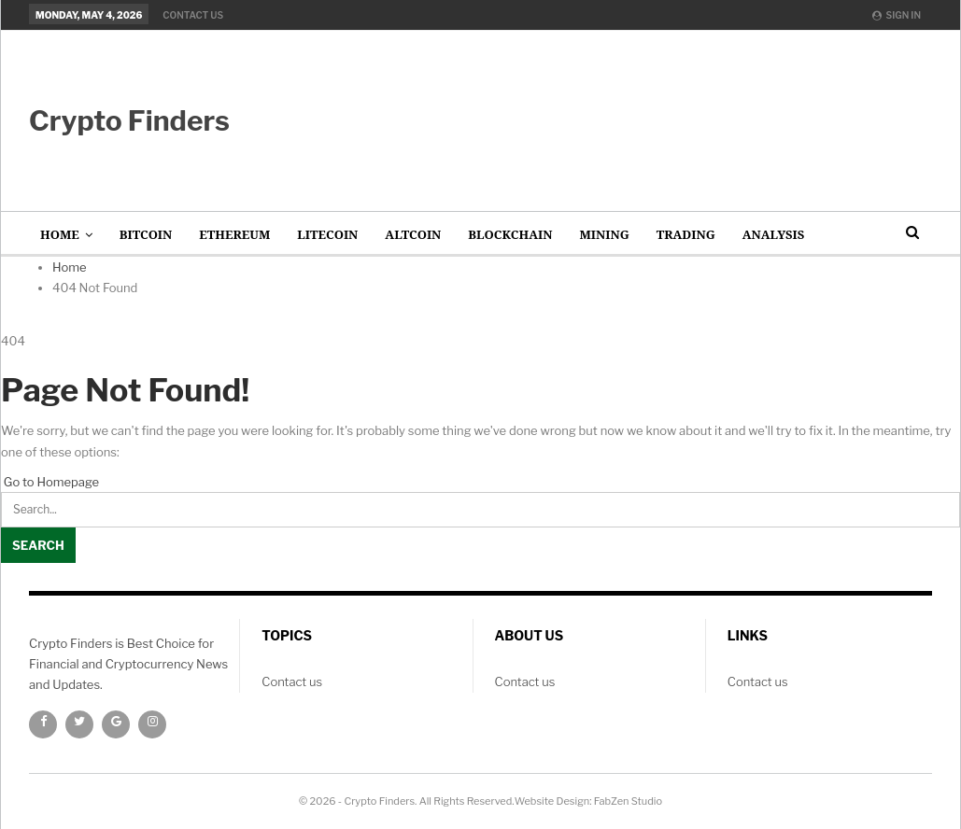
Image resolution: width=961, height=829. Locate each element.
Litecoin (327, 234)
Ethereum (234, 234)
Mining (604, 234)
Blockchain (510, 234)
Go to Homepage (50, 481)
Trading (686, 234)
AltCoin (413, 234)
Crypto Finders (129, 120)
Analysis (773, 234)
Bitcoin (146, 234)
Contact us (193, 15)
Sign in (896, 15)
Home (59, 234)
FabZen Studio (628, 801)
